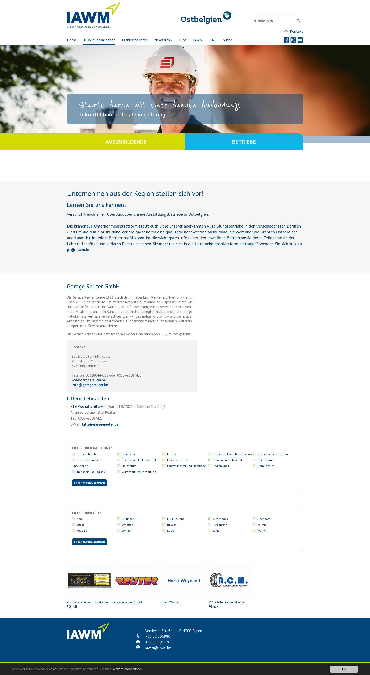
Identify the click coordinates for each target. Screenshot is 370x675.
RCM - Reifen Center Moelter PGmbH (231, 586)
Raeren (171, 530)
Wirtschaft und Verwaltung (139, 471)
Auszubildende (126, 141)
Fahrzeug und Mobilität (227, 460)
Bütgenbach (220, 518)
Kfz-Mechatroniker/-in (89, 406)
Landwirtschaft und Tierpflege (186, 466)
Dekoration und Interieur (273, 454)
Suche (227, 40)
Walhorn (262, 530)
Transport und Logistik (91, 471)
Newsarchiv (163, 40)
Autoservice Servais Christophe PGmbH (89, 586)
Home (72, 40)
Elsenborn (263, 518)
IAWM (198, 40)
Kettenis (82, 530)
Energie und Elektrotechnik (139, 460)
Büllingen (128, 518)
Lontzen (127, 530)
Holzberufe (129, 466)
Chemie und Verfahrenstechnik (232, 454)
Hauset (171, 524)
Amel (80, 518)
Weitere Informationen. (128, 669)
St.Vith (216, 530)
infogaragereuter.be (90, 385)
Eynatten (127, 524)
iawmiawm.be (158, 647)
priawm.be (79, 249)
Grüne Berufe (265, 460)
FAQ (213, 40)
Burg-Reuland (176, 518)
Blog (183, 40)
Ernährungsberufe (178, 460)
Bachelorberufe (87, 454)
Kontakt (296, 31)
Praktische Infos (135, 40)
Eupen (81, 524)
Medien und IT (221, 466)
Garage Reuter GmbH (136, 584)
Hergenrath (219, 524)
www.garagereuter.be (89, 380)
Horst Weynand (183, 584)
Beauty (171, 454)
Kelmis (261, 524)
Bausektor (128, 454)
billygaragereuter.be (100, 424)
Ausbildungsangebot (99, 40)
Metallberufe (265, 466)
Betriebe (244, 141)
